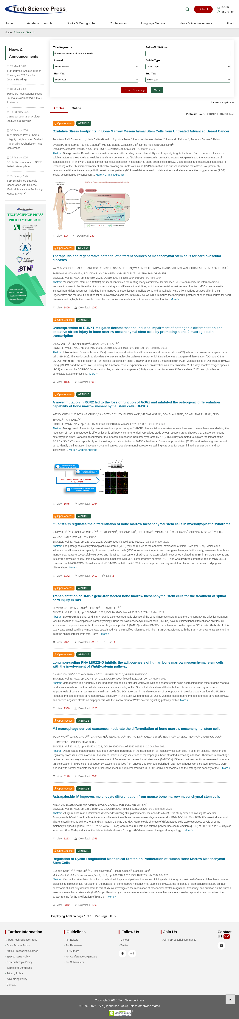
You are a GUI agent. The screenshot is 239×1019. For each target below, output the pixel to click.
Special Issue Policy (18, 956)
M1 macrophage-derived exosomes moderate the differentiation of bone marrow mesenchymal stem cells (137, 729)
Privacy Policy (15, 973)
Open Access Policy (18, 945)
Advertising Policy (17, 978)
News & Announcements (195, 23)
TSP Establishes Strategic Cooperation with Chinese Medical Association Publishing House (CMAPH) (25, 187)
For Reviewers (74, 945)
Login (223, 6)
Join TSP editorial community (179, 939)
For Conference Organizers (81, 956)
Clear (157, 90)
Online (76, 108)
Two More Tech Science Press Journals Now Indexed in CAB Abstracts (24, 98)
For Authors (72, 950)
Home (9, 23)
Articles (58, 108)
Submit (203, 9)
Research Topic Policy (19, 962)
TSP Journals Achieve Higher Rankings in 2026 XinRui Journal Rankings (24, 75)
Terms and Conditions (19, 967)
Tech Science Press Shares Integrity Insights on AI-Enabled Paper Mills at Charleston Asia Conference (25, 141)
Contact (11, 984)
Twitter (124, 945)
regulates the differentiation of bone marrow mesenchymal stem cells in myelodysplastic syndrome (141, 524)
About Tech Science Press (22, 939)
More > (100, 174)
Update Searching (134, 90)
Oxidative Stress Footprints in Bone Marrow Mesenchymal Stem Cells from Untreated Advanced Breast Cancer (141, 131)
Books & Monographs (81, 23)
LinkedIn (125, 939)
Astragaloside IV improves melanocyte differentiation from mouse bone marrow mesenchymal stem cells (136, 796)
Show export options (222, 102)
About (230, 23)
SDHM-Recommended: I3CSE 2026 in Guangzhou (24, 164)
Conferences (118, 23)
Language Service (153, 23)
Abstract (57, 153)
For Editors (72, 939)
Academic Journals (39, 23)
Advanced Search (24, 32)
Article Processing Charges (22, 950)
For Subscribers (75, 962)
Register (225, 11)
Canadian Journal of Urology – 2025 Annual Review (24, 118)
